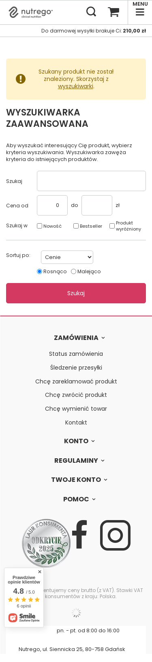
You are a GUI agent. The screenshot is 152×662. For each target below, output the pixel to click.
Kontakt (76, 422)
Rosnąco (55, 271)
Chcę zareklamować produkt (76, 381)
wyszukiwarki (75, 86)
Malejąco (89, 271)
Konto (76, 441)
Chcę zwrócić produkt (76, 395)
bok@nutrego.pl (68, 640)
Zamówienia (76, 338)
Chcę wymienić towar (76, 408)
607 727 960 (32, 630)
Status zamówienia (76, 354)
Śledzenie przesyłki (76, 367)
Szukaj (14, 181)
